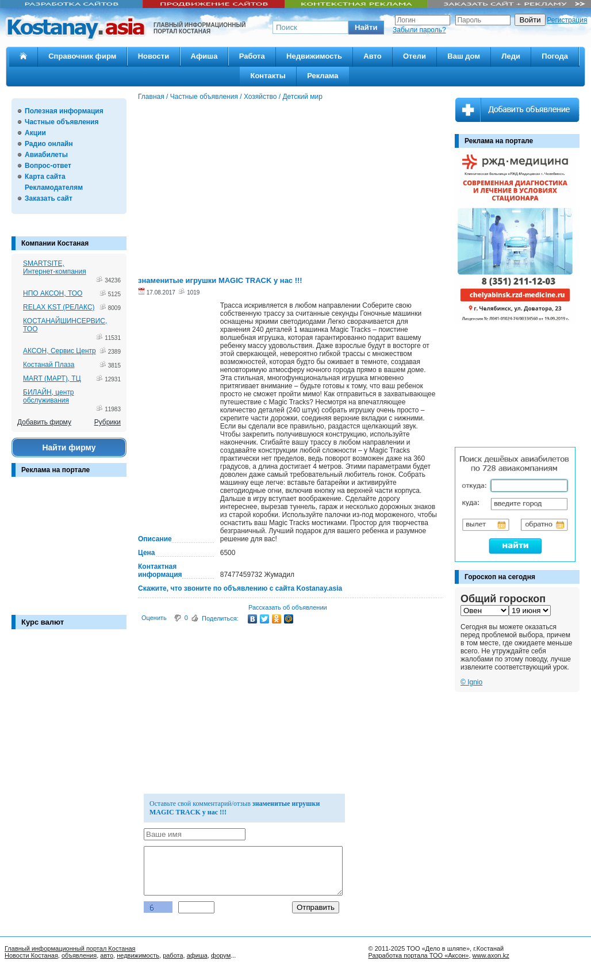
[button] (366, 28)
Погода (555, 56)
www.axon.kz (491, 955)
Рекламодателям (54, 187)
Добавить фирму (44, 422)
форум (221, 955)
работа (173, 955)
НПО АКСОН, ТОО (52, 293)
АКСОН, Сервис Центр (59, 351)
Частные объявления (61, 122)
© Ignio (471, 682)
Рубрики (107, 422)
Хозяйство (260, 97)
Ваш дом (463, 56)
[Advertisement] (68, 551)
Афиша (204, 56)
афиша (197, 955)
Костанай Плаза (48, 365)
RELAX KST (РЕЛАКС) (59, 307)
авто (106, 955)
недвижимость (138, 955)
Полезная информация (64, 111)
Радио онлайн (49, 144)
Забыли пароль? (419, 30)
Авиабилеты (46, 155)
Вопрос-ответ (48, 166)
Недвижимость (314, 56)
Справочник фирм (82, 56)
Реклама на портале (55, 470)
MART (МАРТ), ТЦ (52, 378)
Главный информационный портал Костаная (70, 948)
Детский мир (302, 97)
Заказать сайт (48, 198)
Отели (414, 56)
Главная (151, 97)
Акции (35, 133)
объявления (79, 955)
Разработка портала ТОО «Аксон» (418, 955)
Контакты (267, 75)
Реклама (322, 75)
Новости (154, 56)
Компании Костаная (55, 243)
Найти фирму (68, 447)
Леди (510, 56)
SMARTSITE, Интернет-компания (54, 267)
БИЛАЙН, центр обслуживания (48, 396)
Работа (252, 56)
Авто (372, 56)
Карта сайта (45, 177)
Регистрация (567, 20)
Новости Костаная (31, 955)
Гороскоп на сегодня (500, 577)
